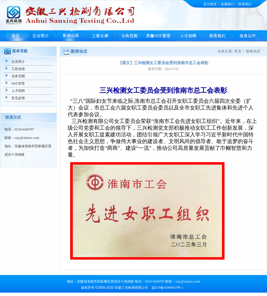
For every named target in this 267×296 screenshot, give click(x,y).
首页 (14, 36)
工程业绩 (99, 36)
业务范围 (128, 36)
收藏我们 (227, 4)
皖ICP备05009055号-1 (167, 288)
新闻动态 (69, 36)
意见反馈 (18, 98)
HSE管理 (158, 36)
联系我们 (245, 4)
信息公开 (247, 36)
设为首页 (210, 4)
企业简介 (41, 36)
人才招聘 (187, 36)
